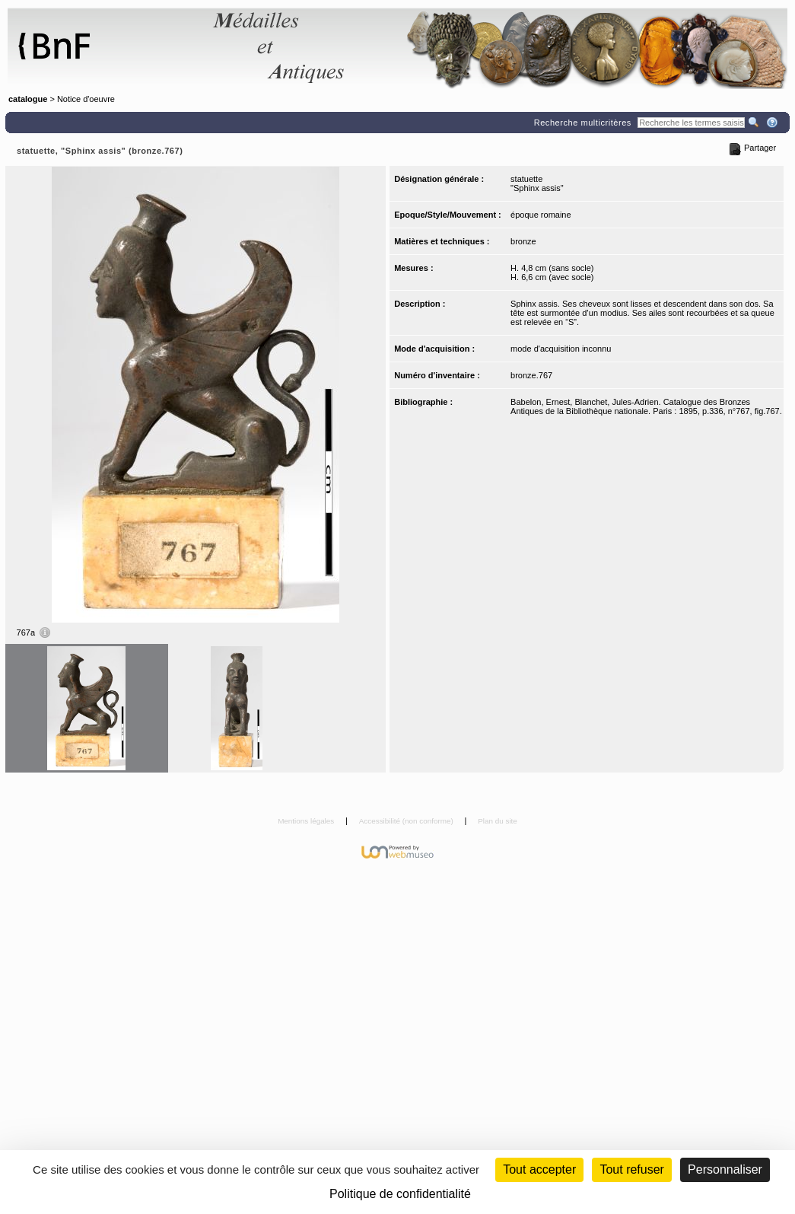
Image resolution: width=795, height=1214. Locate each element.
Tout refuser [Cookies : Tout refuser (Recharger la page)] (631, 1169)
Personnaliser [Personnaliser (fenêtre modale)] (725, 1169)
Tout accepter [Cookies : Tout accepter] (539, 1169)
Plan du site (497, 821)
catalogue (27, 99)
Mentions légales (307, 821)
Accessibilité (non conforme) (407, 821)
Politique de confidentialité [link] (400, 1193)
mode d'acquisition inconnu (560, 348)
